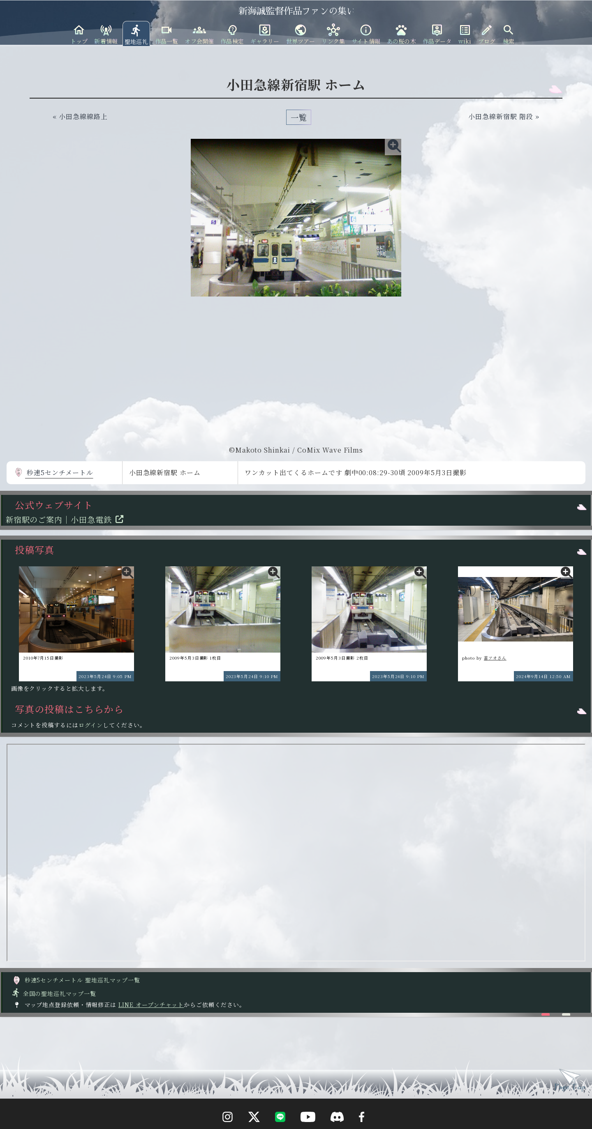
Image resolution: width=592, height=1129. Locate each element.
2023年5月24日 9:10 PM (252, 676)
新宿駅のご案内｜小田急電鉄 (66, 519)
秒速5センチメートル (53, 472)
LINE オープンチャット (151, 1004)
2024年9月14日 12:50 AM (543, 676)
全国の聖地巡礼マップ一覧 (53, 993)
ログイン (91, 725)
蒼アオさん (495, 658)
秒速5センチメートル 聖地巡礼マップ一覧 (76, 980)
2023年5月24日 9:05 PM (105, 676)
